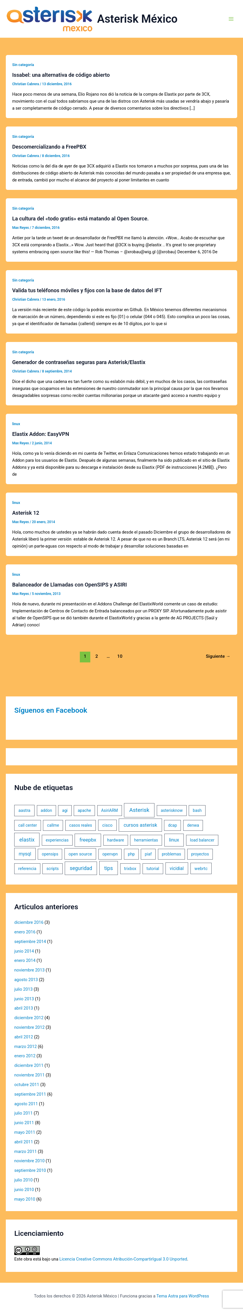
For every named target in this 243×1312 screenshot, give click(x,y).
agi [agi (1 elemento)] (65, 810)
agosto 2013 (26, 979)
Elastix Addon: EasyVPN (40, 434)
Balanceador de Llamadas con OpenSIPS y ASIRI (69, 585)
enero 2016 (24, 932)
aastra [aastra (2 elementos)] (24, 810)
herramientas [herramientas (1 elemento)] (146, 840)
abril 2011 (23, 1142)
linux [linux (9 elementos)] (174, 840)
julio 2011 (23, 1113)
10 (120, 656)
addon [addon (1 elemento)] (46, 810)
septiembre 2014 (30, 941)
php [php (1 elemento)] (131, 854)
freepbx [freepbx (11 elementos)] (88, 840)
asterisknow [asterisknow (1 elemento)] (172, 810)
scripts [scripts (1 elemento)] (52, 868)
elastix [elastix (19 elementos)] (27, 840)
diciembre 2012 (29, 1017)
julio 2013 (23, 989)
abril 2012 (23, 1037)
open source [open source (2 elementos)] (80, 854)
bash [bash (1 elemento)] (197, 810)
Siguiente (218, 656)
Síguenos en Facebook (50, 710)
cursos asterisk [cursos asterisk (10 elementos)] (140, 825)
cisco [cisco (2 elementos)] (107, 825)
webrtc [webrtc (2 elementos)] (201, 868)
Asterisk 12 (25, 513)
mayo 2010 (24, 1199)
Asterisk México (137, 18)
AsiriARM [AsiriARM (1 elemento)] (109, 810)
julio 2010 (23, 1180)
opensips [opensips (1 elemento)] (50, 854)
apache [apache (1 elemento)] (84, 810)
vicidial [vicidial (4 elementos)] (177, 868)
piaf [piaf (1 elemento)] (148, 854)
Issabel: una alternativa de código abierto (61, 75)
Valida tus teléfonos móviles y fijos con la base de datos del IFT (87, 290)
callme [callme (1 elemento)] (53, 825)
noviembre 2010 (29, 1160)
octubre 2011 (26, 1084)
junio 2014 (24, 951)
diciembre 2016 (29, 922)
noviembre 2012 (29, 1027)
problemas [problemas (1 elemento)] (171, 854)
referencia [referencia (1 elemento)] (27, 868)
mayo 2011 (24, 1132)
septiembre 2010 (30, 1170)
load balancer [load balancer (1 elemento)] (202, 840)
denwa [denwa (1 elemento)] (193, 825)
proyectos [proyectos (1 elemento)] (200, 854)
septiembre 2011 (30, 1094)
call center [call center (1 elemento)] (27, 825)
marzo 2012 (25, 1046)
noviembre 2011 (29, 1075)
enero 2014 (24, 960)
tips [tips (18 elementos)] (108, 868)
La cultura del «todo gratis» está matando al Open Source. (80, 218)
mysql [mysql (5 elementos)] (25, 854)
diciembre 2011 (29, 1065)
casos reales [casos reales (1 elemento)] (80, 825)
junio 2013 (24, 998)
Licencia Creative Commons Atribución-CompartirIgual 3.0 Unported (123, 1259)
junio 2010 (24, 1189)
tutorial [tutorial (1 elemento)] (152, 868)
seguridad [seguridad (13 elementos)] (81, 868)
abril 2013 (23, 1008)
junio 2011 (24, 1122)
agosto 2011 (26, 1103)
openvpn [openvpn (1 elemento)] (110, 854)
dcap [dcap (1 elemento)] (172, 825)
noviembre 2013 (29, 970)
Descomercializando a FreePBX (49, 147)
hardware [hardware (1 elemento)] (115, 840)
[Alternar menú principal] (231, 19)
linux (16, 424)
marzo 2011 (25, 1151)
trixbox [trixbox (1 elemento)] (130, 868)
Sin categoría (23, 65)
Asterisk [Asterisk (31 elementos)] (139, 810)
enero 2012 (24, 1055)
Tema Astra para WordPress (182, 1296)
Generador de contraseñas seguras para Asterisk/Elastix (78, 362)
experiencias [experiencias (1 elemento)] (57, 840)
